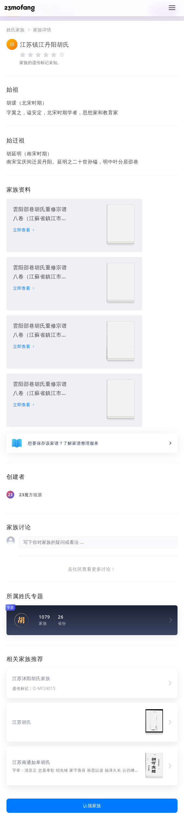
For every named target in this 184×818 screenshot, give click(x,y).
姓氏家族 (15, 29)
